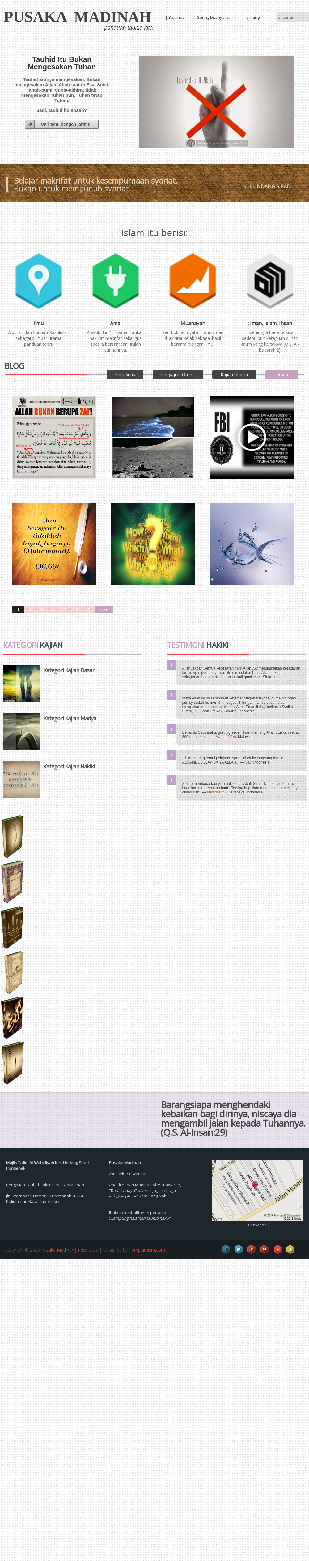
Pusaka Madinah (57, 1250)
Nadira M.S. (216, 792)
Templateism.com (147, 1250)
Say (248, 762)
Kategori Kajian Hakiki (69, 766)
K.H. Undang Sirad (266, 186)
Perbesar (257, 1225)
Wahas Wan (226, 737)
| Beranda (175, 17)
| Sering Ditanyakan (213, 17)
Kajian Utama (234, 374)
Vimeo (278, 1249)
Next (104, 610)
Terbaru (282, 374)
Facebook (226, 1249)
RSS (291, 1249)
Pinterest (265, 1249)
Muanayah (192, 323)
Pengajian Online (178, 374)
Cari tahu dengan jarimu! (66, 124)
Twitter (239, 1249)
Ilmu (38, 323)
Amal (115, 323)
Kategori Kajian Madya (69, 718)
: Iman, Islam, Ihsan (270, 323)
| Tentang (250, 17)
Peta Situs (125, 374)
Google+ (252, 1249)
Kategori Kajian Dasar (68, 670)
